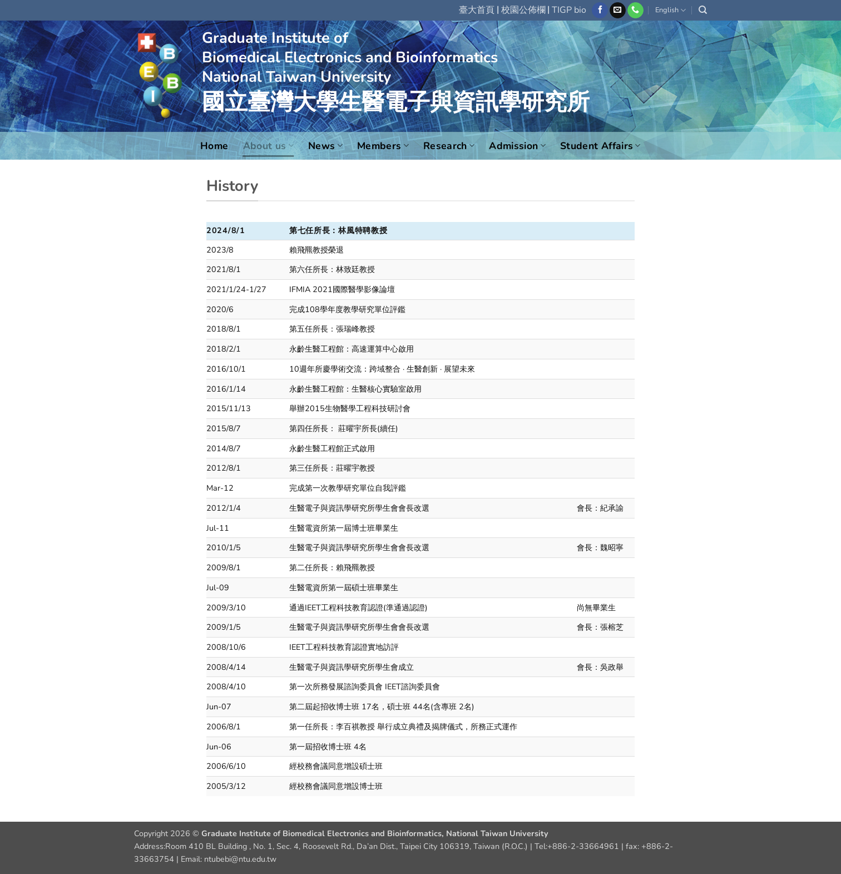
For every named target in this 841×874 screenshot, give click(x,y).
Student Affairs (600, 145)
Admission (517, 145)
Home (214, 145)
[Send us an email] (618, 10)
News (325, 145)
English (670, 10)
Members (383, 145)
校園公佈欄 (523, 10)
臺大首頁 (476, 10)
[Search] (703, 10)
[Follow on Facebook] (600, 10)
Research (448, 145)
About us (268, 145)
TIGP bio (569, 10)
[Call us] (635, 10)
